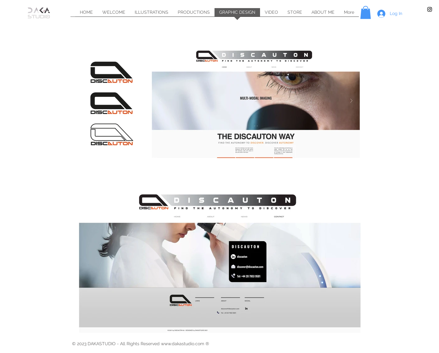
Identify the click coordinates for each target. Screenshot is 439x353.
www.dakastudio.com (182, 343)
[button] (365, 12)
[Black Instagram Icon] (430, 9)
